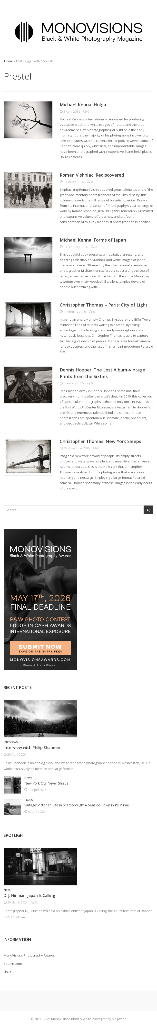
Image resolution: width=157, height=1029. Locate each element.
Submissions (13, 963)
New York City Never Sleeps (46, 783)
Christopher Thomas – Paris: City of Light (103, 305)
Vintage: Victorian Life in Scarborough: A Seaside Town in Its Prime (76, 805)
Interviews (11, 742)
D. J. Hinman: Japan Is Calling (29, 895)
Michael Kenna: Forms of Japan (93, 240)
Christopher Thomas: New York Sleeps (100, 441)
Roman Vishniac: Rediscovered (92, 175)
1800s (28, 800)
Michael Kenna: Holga (83, 105)
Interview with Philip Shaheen (32, 747)
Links (7, 972)
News (28, 778)
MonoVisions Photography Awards (29, 955)
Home (8, 61)
